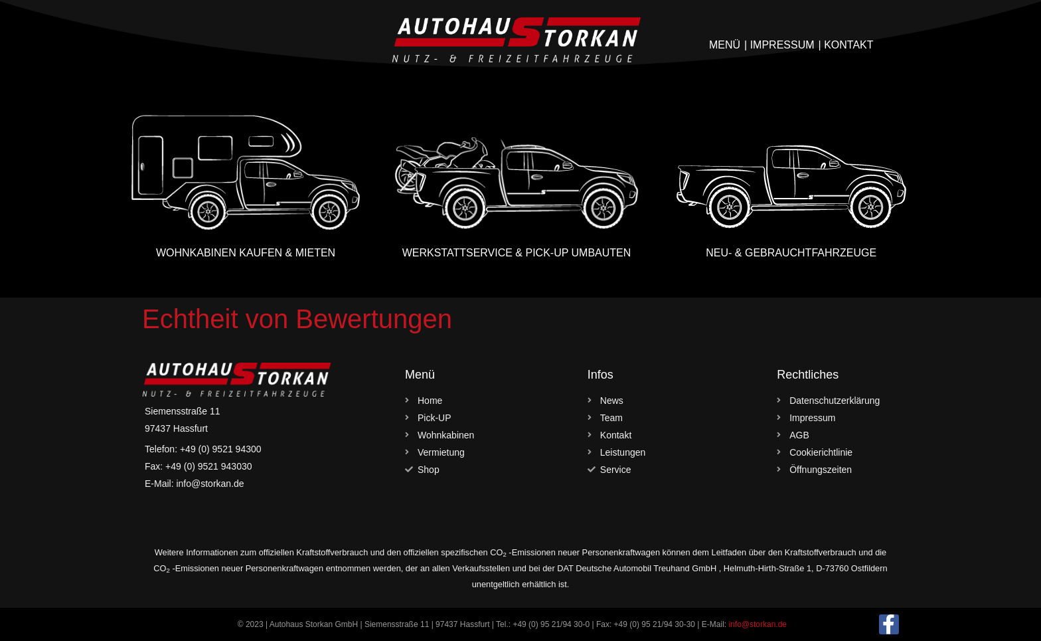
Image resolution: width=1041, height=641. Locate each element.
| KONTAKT (846, 44)
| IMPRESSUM (779, 44)
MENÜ (724, 44)
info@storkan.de (757, 624)
